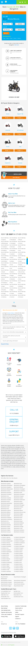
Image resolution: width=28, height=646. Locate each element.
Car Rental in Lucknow (18, 557)
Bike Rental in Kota (5, 508)
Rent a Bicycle (14, 478)
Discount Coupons (19, 614)
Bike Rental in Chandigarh (19, 489)
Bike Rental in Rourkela (6, 524)
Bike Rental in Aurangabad (19, 485)
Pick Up (4, 21)
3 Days (7, 38)
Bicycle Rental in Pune (18, 585)
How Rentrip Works (5, 610)
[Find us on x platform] (14, 628)
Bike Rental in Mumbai (5, 514)
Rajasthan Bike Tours (5, 593)
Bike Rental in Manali (18, 510)
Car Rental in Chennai (5, 542)
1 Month (19, 38)
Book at (5, 16)
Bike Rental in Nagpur (18, 514)
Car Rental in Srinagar (5, 567)
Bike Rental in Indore (5, 501)
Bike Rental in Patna (18, 517)
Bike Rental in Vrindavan (19, 532)
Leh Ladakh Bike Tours (6, 591)
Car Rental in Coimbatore (19, 542)
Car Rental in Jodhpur (18, 553)
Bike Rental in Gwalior (18, 498)
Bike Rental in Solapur (5, 526)
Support (17, 616)
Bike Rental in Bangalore (6, 487)
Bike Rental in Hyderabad (19, 499)
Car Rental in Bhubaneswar (6, 541)
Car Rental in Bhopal (18, 539)
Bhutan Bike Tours (17, 595)
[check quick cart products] (22, 2)
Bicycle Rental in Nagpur (6, 585)
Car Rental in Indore (18, 551)
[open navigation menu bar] (2, 2)
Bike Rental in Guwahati (6, 498)
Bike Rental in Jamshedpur (6, 503)
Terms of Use (18, 610)
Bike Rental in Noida (18, 515)
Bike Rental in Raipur (18, 521)
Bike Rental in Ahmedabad (6, 485)
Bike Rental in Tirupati (5, 528)
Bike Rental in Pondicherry (6, 519)
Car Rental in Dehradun (6, 544)
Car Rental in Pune (18, 562)
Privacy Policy (4, 616)
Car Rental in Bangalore (6, 539)
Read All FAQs (5, 344)
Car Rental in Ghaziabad (19, 546)
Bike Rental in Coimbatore (19, 490)
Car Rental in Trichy (5, 569)
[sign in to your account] (20, 2)
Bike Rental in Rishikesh (19, 523)
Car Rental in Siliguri (5, 566)
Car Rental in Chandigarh (19, 541)
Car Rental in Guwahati (6, 550)
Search (6, 33)
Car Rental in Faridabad (6, 546)
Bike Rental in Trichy (18, 528)
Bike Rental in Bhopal (18, 487)
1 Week (14, 38)
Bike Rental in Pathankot (6, 517)
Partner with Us (19, 608)
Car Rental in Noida (5, 560)
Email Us (4, 624)
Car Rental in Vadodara (6, 571)
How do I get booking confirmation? (10, 340)
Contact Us (18, 618)
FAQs (27, 261)
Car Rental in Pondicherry (6, 562)
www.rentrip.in (11, 313)
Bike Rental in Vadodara (19, 530)
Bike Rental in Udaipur (5, 530)
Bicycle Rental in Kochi (18, 582)
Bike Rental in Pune (18, 519)
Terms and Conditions (6, 614)
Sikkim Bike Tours (4, 595)
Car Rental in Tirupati (18, 567)
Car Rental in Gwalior (18, 550)
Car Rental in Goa (4, 548)
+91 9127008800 (20, 624)
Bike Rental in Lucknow (6, 510)
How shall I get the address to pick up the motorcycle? (11, 336)
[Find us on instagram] (17, 628)
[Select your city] (25, 2)
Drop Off (5, 27)
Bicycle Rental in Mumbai (19, 584)
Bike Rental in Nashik (5, 515)
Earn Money (16, 177)
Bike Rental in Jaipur (18, 501)
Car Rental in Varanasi (18, 571)
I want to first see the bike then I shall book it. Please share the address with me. (14, 327)
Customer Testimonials (20, 606)
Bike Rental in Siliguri (18, 524)
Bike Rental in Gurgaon (19, 496)
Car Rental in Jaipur (5, 553)
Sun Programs (11, 644)
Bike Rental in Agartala (6, 483)
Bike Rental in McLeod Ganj (19, 512)
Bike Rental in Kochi (5, 506)
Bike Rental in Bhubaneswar (7, 489)
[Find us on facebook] (10, 628)
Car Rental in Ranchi (18, 564)
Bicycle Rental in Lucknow (6, 584)
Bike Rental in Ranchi (5, 523)
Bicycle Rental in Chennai (6, 580)
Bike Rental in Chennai (5, 490)
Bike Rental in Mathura (5, 512)
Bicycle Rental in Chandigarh (20, 577)
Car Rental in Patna (18, 560)
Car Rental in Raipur (5, 564)
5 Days (11, 38)
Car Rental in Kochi (5, 555)
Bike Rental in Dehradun (6, 492)
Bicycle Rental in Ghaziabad (20, 580)
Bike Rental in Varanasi (6, 532)
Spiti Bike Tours (17, 591)
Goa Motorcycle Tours (18, 596)
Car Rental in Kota (5, 557)
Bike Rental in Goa (5, 496)
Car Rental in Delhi (18, 544)
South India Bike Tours (6, 598)
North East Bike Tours (18, 593)
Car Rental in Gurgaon (18, 548)
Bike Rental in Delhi (18, 492)
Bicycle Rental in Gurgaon (6, 582)
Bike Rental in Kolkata (18, 506)
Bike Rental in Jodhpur (18, 503)
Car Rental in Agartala (5, 537)
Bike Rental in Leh (17, 508)
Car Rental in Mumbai (5, 558)
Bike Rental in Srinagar (18, 526)
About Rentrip (4, 606)
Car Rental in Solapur (18, 566)
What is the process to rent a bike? (10, 310)
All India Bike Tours (5, 596)
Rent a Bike (3, 478)
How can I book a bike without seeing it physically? (13, 332)
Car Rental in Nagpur (18, 558)
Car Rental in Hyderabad (6, 551)
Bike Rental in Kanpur (5, 505)
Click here (16, 45)
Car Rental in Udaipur (18, 569)
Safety (16, 612)
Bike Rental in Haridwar (6, 499)
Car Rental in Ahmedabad (19, 537)
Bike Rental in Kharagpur (19, 505)
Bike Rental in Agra (18, 483)
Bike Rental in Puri (5, 521)
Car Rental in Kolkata (18, 555)
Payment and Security (6, 612)
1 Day (4, 38)
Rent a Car (8, 478)
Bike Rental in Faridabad (6, 494)
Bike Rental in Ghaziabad (19, 494)
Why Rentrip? (4, 608)
